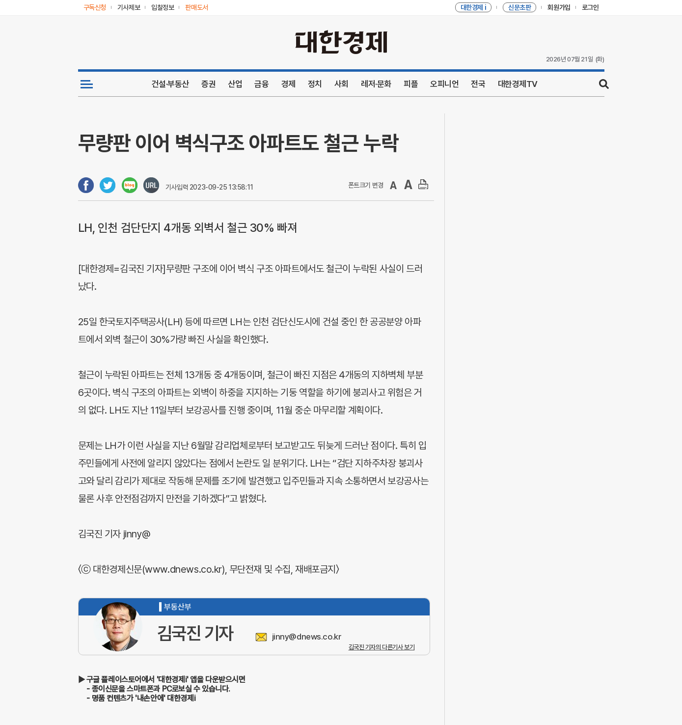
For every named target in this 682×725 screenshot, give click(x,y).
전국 (478, 84)
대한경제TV (518, 84)
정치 (315, 84)
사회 (341, 84)
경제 (288, 84)
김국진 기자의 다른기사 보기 (382, 647)
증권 (208, 84)
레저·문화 (376, 84)
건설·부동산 (170, 84)
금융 (261, 84)
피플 (411, 84)
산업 (235, 84)
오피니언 (444, 84)
